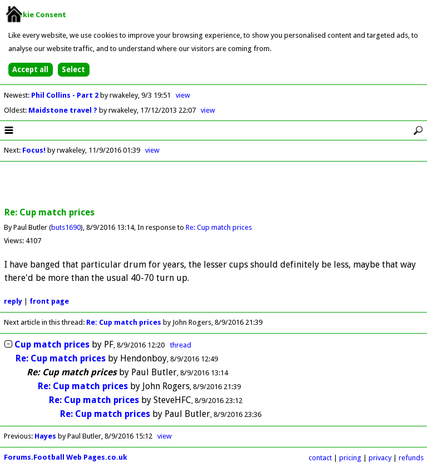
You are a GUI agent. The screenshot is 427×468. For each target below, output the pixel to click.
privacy (380, 458)
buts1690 (66, 227)
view (183, 95)
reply (13, 301)
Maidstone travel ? (63, 110)
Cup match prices (52, 344)
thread (180, 345)
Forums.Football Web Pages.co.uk (65, 457)
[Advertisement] (213, 185)
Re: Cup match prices (219, 227)
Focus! (34, 150)
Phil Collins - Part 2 (65, 95)
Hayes (45, 436)
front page (49, 301)
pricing (350, 458)
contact (320, 458)
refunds (411, 458)
